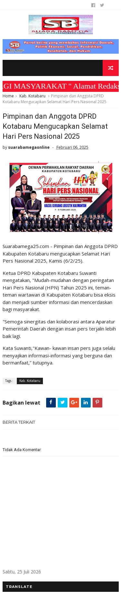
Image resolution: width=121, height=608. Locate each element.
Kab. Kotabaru (32, 96)
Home (8, 96)
